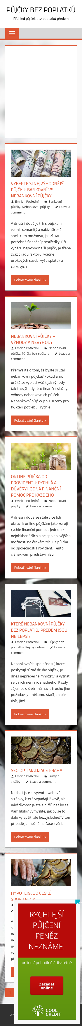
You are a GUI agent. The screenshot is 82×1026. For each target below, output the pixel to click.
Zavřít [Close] (78, 902)
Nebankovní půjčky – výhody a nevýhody (33, 339)
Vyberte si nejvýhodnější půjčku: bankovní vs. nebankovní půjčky (38, 189)
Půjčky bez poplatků (41, 9)
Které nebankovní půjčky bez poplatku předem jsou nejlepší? (39, 630)
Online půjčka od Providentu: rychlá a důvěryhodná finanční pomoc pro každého (36, 485)
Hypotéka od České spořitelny (31, 896)
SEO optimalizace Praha (36, 770)
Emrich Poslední (27, 201)
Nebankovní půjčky (36, 207)
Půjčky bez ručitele (35, 353)
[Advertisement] (41, 90)
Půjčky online (35, 647)
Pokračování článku (29, 280)
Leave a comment (43, 506)
